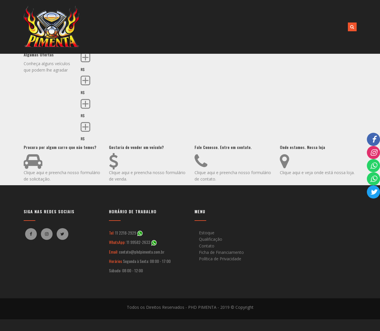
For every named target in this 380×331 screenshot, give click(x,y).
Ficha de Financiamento (221, 252)
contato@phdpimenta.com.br (141, 252)
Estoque (206, 232)
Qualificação (210, 239)
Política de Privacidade (220, 258)
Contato (206, 246)
